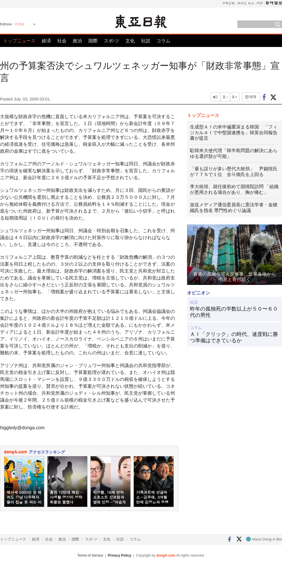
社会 (61, 40)
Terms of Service (90, 555)
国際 (93, 40)
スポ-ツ (111, 40)
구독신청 (228, 3)
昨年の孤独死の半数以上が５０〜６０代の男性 (234, 312)
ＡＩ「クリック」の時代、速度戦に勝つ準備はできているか (234, 337)
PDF (260, 3)
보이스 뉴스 (245, 3)
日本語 (19, 24)
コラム (163, 40)
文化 (130, 40)
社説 (145, 40)
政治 (77, 40)
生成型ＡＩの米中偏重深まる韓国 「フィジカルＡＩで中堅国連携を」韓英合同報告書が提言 (233, 132)
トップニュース (19, 40)
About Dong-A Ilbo (264, 539)
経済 (46, 40)
